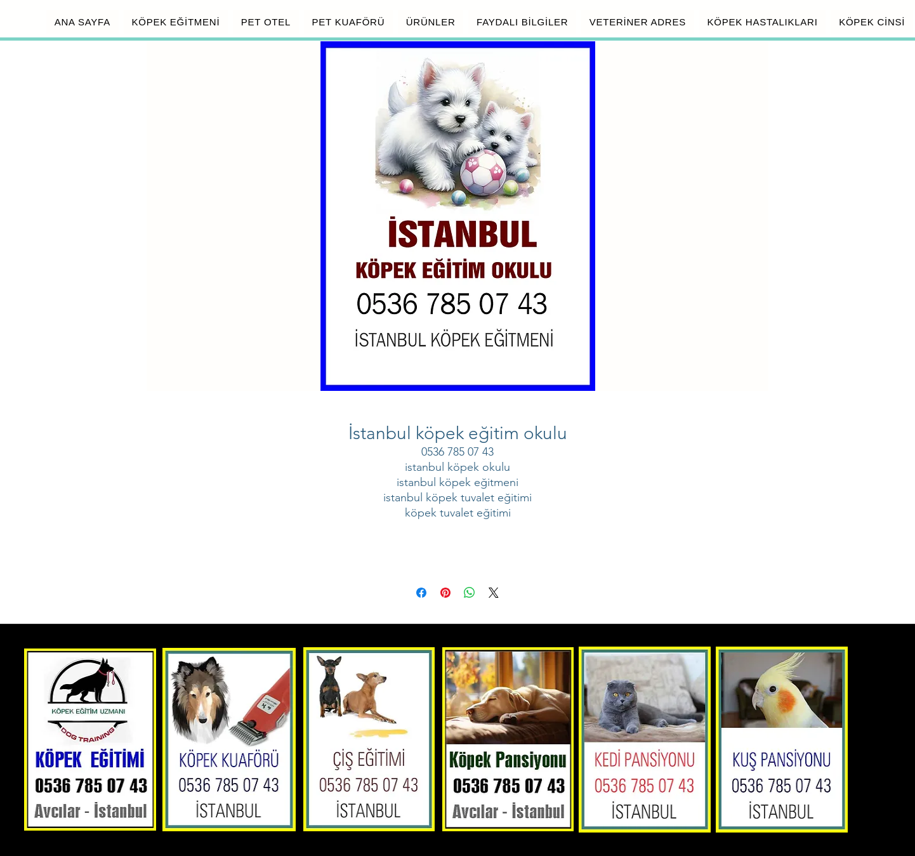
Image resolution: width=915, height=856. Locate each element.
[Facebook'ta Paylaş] (421, 592)
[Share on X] (493, 592)
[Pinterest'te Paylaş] (445, 592)
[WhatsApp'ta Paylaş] (469, 592)
